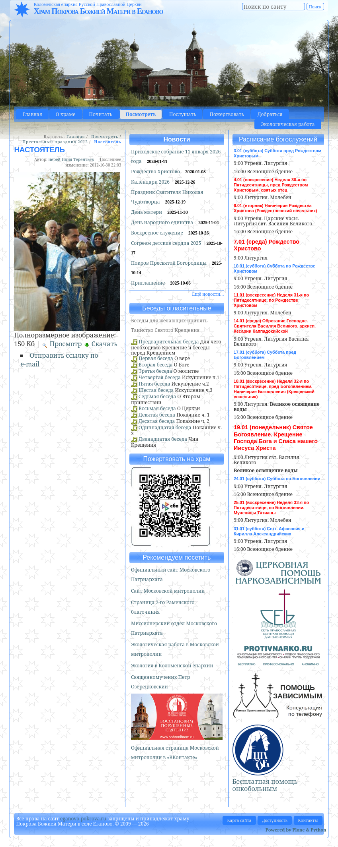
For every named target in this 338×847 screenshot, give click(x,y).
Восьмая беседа (157, 408)
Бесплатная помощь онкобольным (265, 785)
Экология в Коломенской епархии (172, 665)
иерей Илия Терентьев (71, 159)
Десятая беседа (157, 421)
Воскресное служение (157, 232)
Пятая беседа (154, 383)
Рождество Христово (156, 171)
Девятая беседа (157, 414)
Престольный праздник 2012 (55, 141)
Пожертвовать (226, 114)
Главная (32, 114)
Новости (176, 139)
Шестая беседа (156, 390)
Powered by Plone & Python (296, 830)
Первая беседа (156, 358)
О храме (66, 114)
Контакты (308, 820)
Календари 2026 (151, 181)
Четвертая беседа (160, 377)
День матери (147, 212)
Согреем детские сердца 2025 (167, 243)
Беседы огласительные (176, 308)
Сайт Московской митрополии (168, 590)
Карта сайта (239, 820)
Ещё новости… (208, 294)
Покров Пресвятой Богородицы (169, 263)
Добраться (270, 114)
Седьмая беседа (157, 396)
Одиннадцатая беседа (165, 427)
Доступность (274, 820)
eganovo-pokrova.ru (83, 818)
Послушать (182, 114)
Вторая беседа (156, 364)
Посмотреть (141, 114)
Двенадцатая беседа (163, 439)
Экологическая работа (288, 124)
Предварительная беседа (169, 341)
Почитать (100, 114)
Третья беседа (155, 371)
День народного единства (162, 222)
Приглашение (148, 282)
